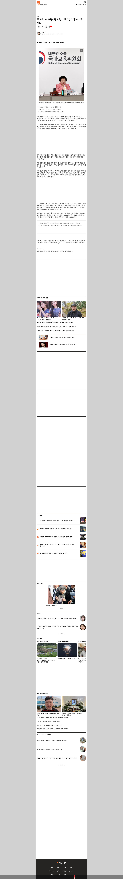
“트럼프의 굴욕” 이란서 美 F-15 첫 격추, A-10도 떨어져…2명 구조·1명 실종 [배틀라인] (60, 226)
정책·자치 (51, 871)
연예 (65, 875)
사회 (38, 16)
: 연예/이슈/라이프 (44, 734)
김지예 (42, 32)
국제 (71, 867)
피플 (52, 875)
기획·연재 (39, 638)
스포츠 (58, 875)
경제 (65, 867)
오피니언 (39, 613)
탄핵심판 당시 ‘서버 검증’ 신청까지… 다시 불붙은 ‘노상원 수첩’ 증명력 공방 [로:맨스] (59, 223)
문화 (58, 871)
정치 (52, 867)
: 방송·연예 (42, 693)
